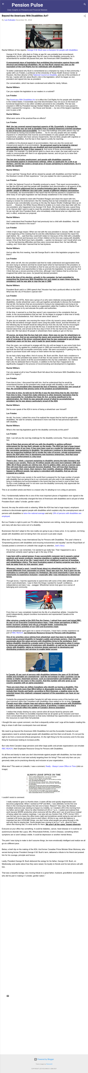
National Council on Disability (45, 75)
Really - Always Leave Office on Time (61, 766)
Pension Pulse (27, 5)
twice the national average (34, 513)
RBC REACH (17, 633)
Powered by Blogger (44, 1059)
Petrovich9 (49, 1064)
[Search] (84, 4)
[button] (84, 16)
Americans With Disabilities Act (22, 100)
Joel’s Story (59, 546)
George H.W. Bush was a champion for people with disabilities (52, 50)
